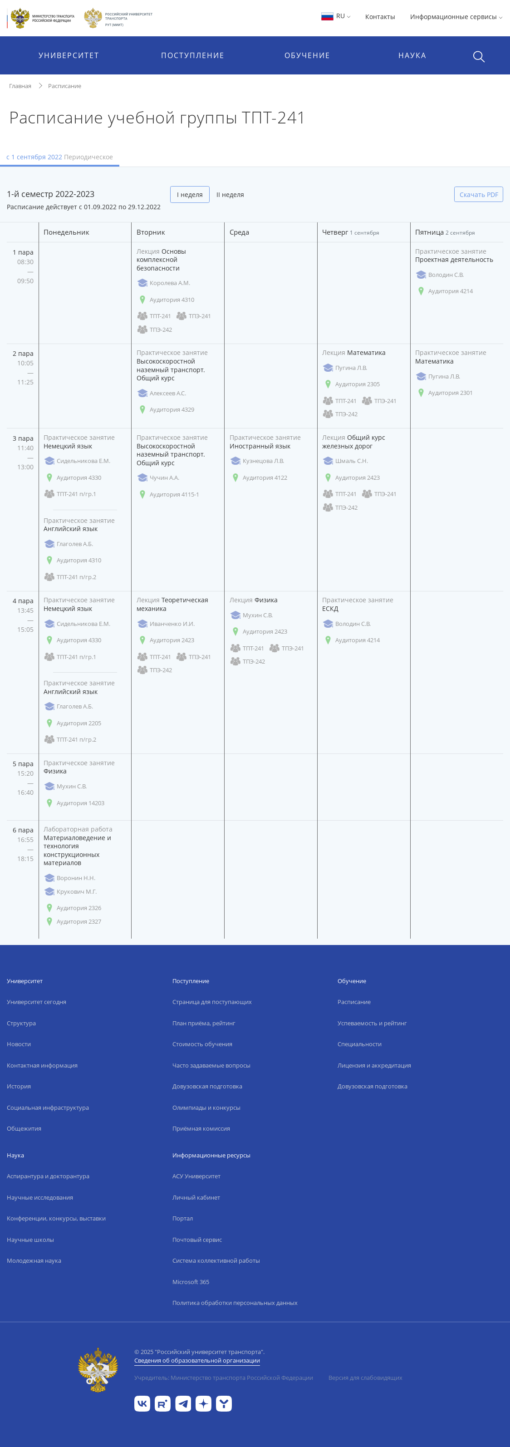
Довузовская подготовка (207, 1086)
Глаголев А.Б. (68, 544)
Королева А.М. (163, 283)
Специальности (360, 1044)
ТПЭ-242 (154, 329)
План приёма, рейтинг (203, 1023)
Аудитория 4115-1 (168, 494)
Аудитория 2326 (72, 908)
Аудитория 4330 (72, 477)
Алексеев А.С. (161, 393)
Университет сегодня (36, 1002)
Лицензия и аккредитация (374, 1065)
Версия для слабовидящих (365, 1377)
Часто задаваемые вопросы (211, 1065)
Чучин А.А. (158, 477)
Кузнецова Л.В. (257, 461)
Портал (182, 1218)
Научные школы (30, 1239)
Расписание (64, 86)
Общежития (24, 1128)
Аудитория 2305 (351, 384)
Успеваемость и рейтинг (372, 1023)
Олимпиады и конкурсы (206, 1107)
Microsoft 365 (190, 1282)
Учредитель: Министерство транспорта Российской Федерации (223, 1377)
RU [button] (335, 15)
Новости (19, 1044)
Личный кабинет (196, 1197)
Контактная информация (42, 1065)
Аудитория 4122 (258, 477)
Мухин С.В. (251, 615)
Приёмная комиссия (201, 1128)
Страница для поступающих (212, 1002)
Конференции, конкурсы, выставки (56, 1218)
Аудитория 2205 (72, 723)
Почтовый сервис (197, 1239)
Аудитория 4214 (444, 291)
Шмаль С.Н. (345, 461)
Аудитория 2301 (444, 393)
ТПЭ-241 (193, 316)
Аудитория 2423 (351, 477)
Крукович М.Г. (70, 891)
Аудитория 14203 (74, 803)
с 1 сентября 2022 (59, 157)
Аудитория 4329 (165, 409)
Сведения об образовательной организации (197, 1360)
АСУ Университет (196, 1176)
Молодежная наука (34, 1260)
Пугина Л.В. (344, 368)
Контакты (380, 16)
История (19, 1086)
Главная (20, 86)
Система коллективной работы (216, 1260)
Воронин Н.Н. (69, 878)
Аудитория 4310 (165, 299)
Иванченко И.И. (166, 624)
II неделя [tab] (230, 194)
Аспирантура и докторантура (48, 1176)
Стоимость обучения (202, 1044)
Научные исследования (40, 1197)
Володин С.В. (439, 275)
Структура (21, 1023)
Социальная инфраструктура (48, 1107)
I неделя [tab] (190, 194)
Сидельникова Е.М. (77, 461)
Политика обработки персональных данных (235, 1303)
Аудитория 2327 (72, 921)
